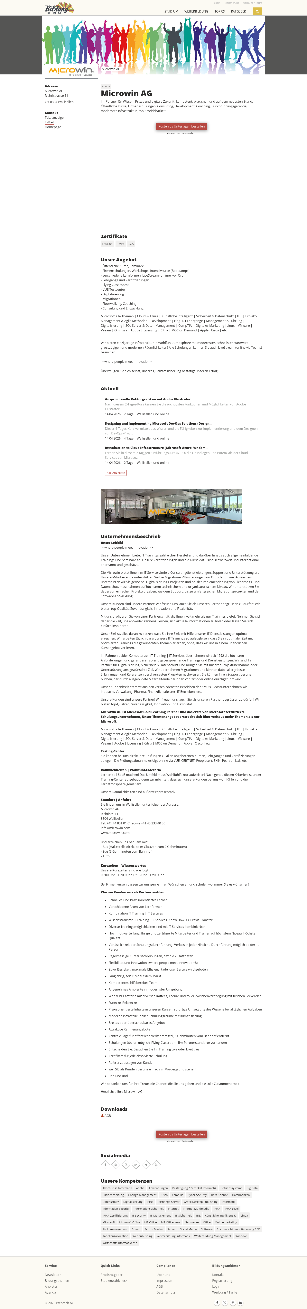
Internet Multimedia (196, 1208)
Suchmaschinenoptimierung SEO (238, 1229)
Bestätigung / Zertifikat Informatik (194, 1188)
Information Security (116, 1208)
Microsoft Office (129, 1222)
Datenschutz (111, 1202)
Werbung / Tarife (224, 1292)
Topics (220, 11)
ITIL (198, 1215)
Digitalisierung (133, 1202)
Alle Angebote (116, 473)
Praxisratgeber (112, 1275)
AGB (106, 1116)
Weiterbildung (196, 11)
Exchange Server (169, 1202)
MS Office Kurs (171, 1222)
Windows (241, 1236)
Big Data (252, 1188)
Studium (171, 11)
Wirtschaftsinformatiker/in (120, 1243)
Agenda (50, 1292)
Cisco (164, 1195)
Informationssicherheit (149, 1208)
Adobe (140, 1188)
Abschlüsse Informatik (117, 1188)
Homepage (53, 127)
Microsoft (109, 1222)
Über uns (163, 1275)
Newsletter (53, 1275)
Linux (244, 1215)
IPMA (217, 1208)
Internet (173, 1208)
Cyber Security (197, 1195)
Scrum (136, 1229)
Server (171, 1229)
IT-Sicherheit (183, 1215)
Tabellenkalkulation (115, 1236)
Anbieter (51, 1286)
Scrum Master (154, 1229)
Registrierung (222, 1280)
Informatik (228, 1202)
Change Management (142, 1195)
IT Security (139, 1215)
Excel (150, 1202)
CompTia (177, 1195)
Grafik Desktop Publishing (201, 1202)
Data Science (219, 1195)
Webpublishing (143, 1236)
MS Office (150, 1222)
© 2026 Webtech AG (59, 1303)
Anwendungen (158, 1188)
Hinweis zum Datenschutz (181, 133)
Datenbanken (241, 1195)
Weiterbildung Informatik (173, 1236)
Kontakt (218, 1275)
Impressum (164, 1280)
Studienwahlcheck (114, 1280)
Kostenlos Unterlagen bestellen (181, 126)
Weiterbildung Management (212, 1236)
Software (207, 1229)
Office (207, 1222)
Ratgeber (238, 11)
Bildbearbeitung (113, 1195)
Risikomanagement (115, 1229)
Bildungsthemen (57, 1280)
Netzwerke (192, 1222)
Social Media (188, 1229)
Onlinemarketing (226, 1222)
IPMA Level (232, 1208)
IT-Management (160, 1215)
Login (216, 1286)
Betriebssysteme (231, 1188)
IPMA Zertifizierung (115, 1215)
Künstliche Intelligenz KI (221, 1215)
